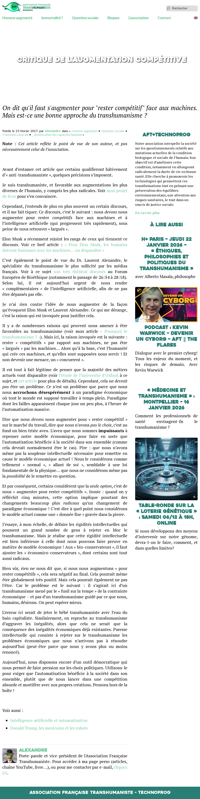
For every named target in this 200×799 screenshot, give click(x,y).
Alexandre (53, 131)
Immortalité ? (52, 17)
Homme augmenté (17, 17)
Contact (164, 17)
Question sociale (85, 17)
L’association (138, 17)
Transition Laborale (15, 134)
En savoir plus (147, 212)
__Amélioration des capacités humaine (57, 134)
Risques (113, 17)
